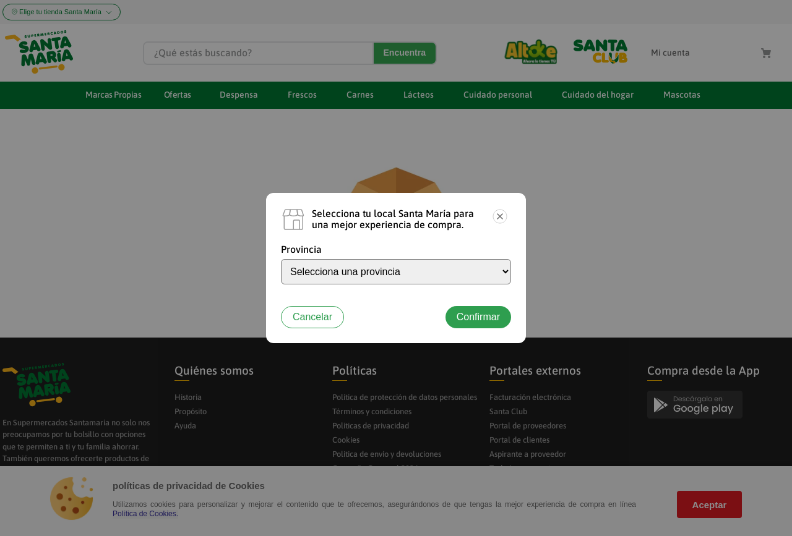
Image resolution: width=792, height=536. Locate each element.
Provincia (301, 249)
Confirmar (478, 317)
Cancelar (312, 317)
